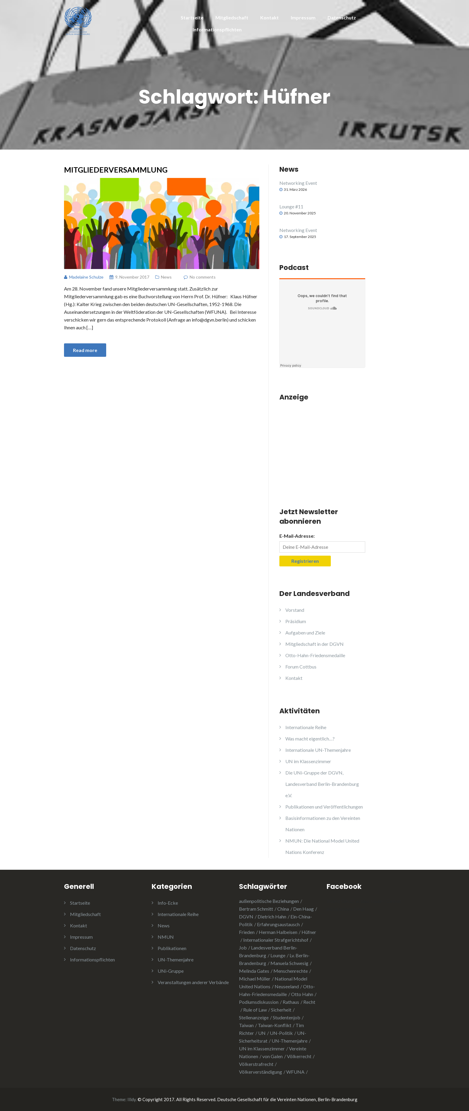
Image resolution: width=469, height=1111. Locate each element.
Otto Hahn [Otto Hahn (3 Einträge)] (302, 994)
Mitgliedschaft (231, 17)
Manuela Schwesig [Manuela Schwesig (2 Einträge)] (289, 963)
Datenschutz (342, 17)
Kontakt (269, 17)
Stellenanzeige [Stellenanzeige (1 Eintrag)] (254, 1017)
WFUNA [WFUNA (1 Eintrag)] (295, 1072)
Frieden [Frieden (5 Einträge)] (247, 932)
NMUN (166, 937)
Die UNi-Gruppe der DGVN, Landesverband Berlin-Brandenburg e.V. (322, 784)
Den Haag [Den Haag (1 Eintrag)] (303, 909)
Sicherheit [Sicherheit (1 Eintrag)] (281, 1009)
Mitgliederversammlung (116, 169)
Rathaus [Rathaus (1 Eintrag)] (291, 1002)
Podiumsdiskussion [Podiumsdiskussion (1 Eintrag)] (258, 1002)
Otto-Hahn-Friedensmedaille (315, 655)
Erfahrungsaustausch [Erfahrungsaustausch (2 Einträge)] (278, 924)
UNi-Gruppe (171, 971)
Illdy (131, 1099)
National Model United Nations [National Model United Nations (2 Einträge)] (273, 982)
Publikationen (172, 948)
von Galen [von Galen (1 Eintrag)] (272, 1056)
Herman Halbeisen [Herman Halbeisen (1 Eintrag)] (278, 932)
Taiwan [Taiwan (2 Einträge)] (246, 1025)
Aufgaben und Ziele (305, 632)
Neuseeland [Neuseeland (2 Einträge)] (287, 986)
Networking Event (298, 183)
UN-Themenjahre (176, 959)
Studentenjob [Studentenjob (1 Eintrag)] (286, 1017)
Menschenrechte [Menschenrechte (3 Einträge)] (290, 971)
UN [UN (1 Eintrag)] (262, 1033)
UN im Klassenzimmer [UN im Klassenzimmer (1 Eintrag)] (262, 1048)
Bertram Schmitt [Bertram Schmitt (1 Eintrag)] (256, 909)
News (166, 276)
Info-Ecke (168, 903)
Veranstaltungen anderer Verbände (193, 982)
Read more (85, 350)
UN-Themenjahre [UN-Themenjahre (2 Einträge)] (289, 1041)
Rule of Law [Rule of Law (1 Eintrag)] (255, 1009)
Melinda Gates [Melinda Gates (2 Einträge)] (254, 971)
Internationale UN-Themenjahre (318, 750)
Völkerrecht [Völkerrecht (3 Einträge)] (299, 1056)
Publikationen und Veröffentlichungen (324, 806)
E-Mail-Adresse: (297, 536)
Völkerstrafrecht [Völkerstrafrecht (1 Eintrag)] (256, 1064)
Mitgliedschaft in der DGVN (314, 644)
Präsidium (295, 621)
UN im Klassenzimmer (308, 761)
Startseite (192, 17)
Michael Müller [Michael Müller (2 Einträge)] (254, 978)
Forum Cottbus (300, 666)
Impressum (303, 17)
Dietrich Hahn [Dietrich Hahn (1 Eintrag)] (272, 916)
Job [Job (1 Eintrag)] (243, 947)
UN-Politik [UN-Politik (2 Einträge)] (281, 1033)
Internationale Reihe (305, 727)
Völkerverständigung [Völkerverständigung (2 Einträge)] (260, 1072)
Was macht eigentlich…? (310, 738)
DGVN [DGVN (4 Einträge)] (246, 916)
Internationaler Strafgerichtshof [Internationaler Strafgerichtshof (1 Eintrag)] (275, 940)
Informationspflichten (217, 29)
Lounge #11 (291, 206)
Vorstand (294, 610)
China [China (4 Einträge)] (283, 909)
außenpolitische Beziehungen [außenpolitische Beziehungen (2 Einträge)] (269, 901)
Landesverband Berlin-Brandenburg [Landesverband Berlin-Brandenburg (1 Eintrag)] (268, 951)
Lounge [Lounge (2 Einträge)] (277, 955)
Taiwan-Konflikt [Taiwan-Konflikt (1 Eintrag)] (274, 1025)
